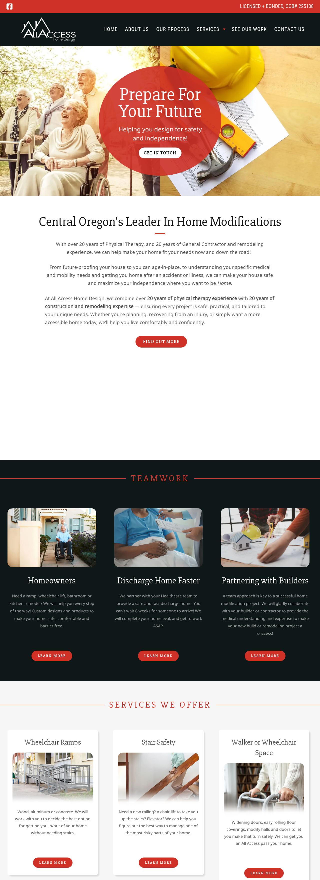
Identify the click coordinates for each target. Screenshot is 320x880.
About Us (137, 29)
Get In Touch (160, 152)
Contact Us (289, 29)
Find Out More (161, 341)
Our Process (172, 29)
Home (111, 29)
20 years (165, 244)
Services (208, 29)
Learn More (52, 656)
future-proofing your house (94, 267)
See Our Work (249, 29)
